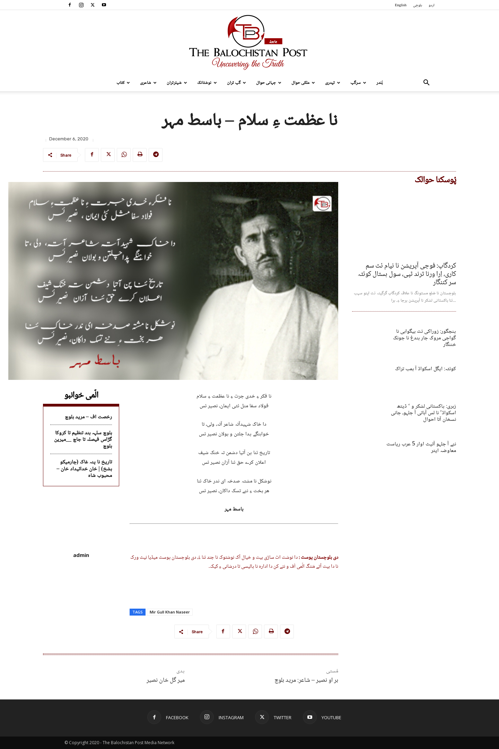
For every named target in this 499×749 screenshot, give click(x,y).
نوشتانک (207, 83)
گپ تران (236, 83)
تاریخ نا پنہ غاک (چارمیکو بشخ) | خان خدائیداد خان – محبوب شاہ (84, 469)
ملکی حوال (303, 83)
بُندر (379, 83)
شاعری (148, 83)
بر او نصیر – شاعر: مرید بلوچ (306, 680)
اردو (432, 5)
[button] (426, 83)
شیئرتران (177, 83)
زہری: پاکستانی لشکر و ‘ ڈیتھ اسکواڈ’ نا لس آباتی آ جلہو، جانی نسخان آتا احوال (423, 413)
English (400, 5)
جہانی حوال (268, 83)
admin (81, 554)
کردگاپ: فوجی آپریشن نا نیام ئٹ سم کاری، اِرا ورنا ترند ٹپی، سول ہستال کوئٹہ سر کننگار (407, 274)
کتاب (123, 83)
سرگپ (358, 83)
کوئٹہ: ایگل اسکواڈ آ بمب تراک (425, 369)
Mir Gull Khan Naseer (170, 612)
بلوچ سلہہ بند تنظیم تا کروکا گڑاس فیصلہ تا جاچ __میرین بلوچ (83, 439)
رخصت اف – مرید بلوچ (88, 417)
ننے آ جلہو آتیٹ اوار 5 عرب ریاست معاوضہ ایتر (421, 447)
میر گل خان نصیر (166, 680)
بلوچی (417, 5)
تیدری (332, 83)
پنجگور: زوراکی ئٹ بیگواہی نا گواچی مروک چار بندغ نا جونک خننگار (424, 338)
